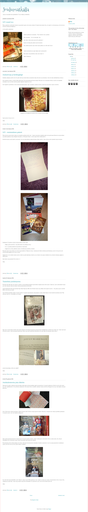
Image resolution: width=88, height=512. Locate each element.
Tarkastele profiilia (71, 23)
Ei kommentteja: (16, 124)
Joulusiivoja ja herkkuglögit (13, 75)
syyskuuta (73, 66)
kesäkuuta (73, 68)
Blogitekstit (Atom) (35, 500)
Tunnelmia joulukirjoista (11, 281)
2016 (71, 56)
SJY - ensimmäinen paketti (12, 132)
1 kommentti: (15, 490)
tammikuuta (73, 74)
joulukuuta (73, 58)
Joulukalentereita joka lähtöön (13, 382)
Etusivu (31, 495)
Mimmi (71, 21)
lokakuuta (73, 64)
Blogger (50, 509)
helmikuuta (73, 72)
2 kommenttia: (15, 66)
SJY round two (8, 22)
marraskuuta (73, 62)
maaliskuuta (73, 70)
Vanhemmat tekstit (61, 495)
